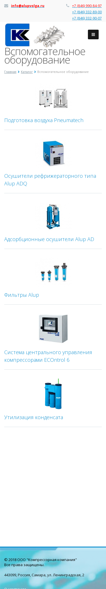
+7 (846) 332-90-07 (87, 18)
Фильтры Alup (21, 294)
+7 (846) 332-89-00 (87, 12)
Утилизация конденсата (33, 417)
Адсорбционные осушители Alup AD (49, 239)
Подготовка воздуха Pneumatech (43, 120)
